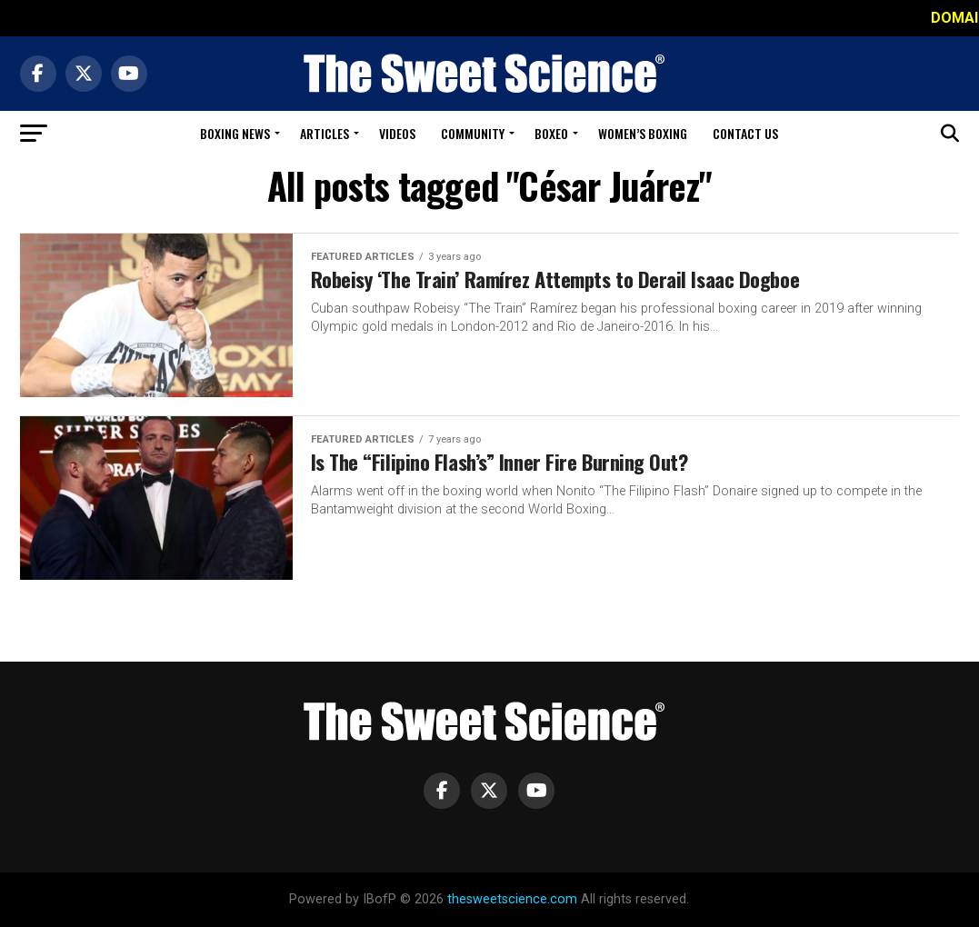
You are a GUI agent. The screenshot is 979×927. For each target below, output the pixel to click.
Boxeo (551, 133)
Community (472, 133)
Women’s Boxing (642, 133)
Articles (324, 133)
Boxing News (235, 133)
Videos (397, 133)
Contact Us (745, 133)
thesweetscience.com (512, 899)
